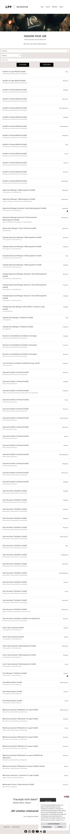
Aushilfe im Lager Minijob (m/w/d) (14, 71)
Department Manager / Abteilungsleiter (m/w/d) (19, 190)
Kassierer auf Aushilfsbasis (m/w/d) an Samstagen (20, 336)
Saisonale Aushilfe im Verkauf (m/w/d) (16, 372)
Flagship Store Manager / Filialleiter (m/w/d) (18, 317)
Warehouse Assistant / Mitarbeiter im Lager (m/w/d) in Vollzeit (24, 766)
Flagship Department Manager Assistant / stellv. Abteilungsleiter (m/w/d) (25, 275)
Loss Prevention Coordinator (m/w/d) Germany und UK (21, 363)
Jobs (42, 7)
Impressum (7, 827)
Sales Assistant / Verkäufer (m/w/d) (15, 491)
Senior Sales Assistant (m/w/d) (13, 628)
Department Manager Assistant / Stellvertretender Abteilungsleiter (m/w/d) (20, 219)
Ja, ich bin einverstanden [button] (53, 823)
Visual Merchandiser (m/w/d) (12, 682)
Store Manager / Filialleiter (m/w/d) (15, 673)
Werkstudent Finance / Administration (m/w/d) (18, 784)
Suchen (22, 65)
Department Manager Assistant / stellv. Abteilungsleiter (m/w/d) (24, 208)
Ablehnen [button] (60, 826)
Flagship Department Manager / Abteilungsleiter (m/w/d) (22, 237)
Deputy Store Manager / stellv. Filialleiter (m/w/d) (19, 228)
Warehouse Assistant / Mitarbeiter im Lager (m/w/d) (20, 710)
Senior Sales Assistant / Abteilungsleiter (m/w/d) (19, 646)
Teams (48, 7)
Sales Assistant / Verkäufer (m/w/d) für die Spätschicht (21, 618)
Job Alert (47, 801)
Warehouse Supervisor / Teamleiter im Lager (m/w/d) (21, 775)
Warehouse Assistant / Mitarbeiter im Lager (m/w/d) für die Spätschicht (23, 757)
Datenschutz (16, 827)
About (61, 7)
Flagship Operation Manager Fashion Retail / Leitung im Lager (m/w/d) (24, 308)
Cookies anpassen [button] (47, 826)
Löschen (47, 65)
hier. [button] (64, 820)
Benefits (54, 7)
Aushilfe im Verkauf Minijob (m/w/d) (15, 90)
